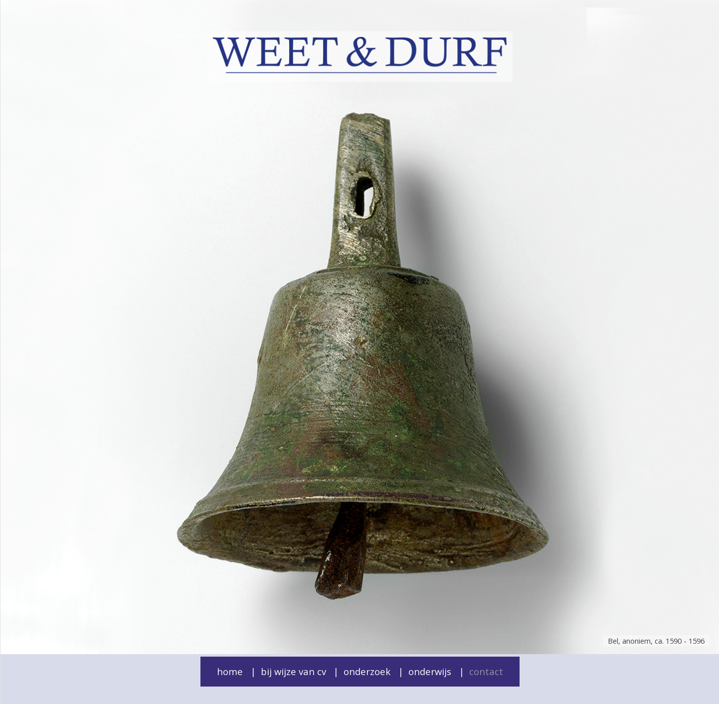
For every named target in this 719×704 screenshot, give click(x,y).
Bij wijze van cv (293, 671)
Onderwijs (429, 671)
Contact (486, 671)
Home (230, 671)
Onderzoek (367, 671)
